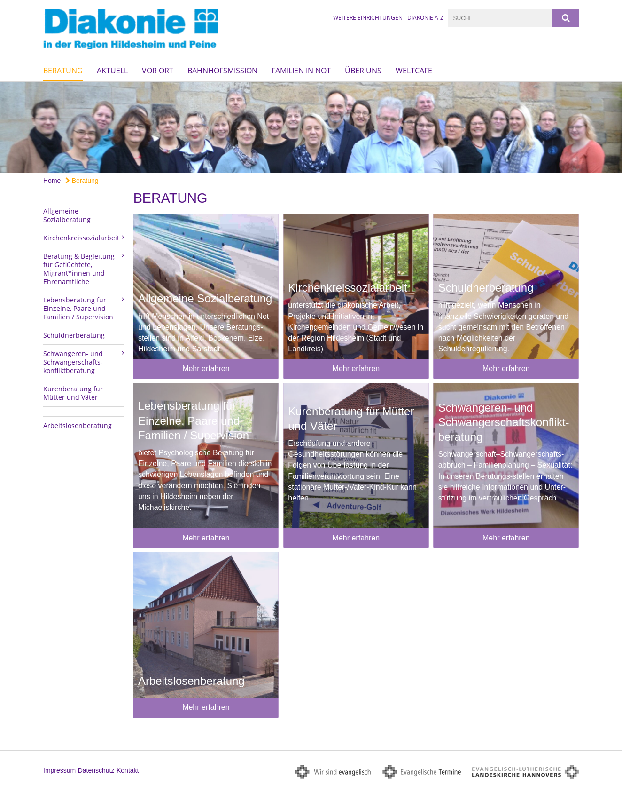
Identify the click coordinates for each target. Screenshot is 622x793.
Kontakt (128, 770)
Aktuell (112, 70)
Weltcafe (414, 70)
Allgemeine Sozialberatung (67, 215)
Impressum (59, 770)
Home (52, 180)
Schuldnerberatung (74, 335)
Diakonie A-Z (425, 18)
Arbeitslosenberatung (77, 425)
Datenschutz (96, 770)
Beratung (63, 70)
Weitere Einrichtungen (368, 18)
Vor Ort (157, 70)
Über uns (363, 70)
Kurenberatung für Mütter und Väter (73, 393)
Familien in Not (301, 70)
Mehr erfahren (206, 369)
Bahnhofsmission (222, 70)
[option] (311, 127)
